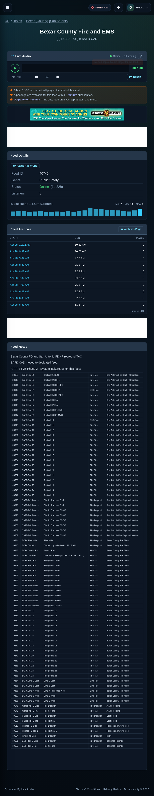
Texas (17, 21)
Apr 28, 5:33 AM (19, 304)
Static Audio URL (25, 165)
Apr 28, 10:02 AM (20, 244)
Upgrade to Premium (27, 99)
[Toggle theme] (118, 7)
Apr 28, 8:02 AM (19, 271)
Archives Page (131, 229)
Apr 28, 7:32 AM (19, 278)
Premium (71, 94)
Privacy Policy (112, 789)
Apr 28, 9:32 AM (19, 251)
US (7, 21)
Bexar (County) (37, 21)
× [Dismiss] (140, 63)
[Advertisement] (77, 137)
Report (135, 77)
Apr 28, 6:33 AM (19, 291)
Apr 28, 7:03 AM (19, 284)
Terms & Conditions (88, 789)
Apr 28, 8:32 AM (19, 264)
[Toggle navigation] (7, 7)
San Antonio (59, 21)
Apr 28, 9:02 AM (19, 258)
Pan (47, 77)
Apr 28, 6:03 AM (19, 298)
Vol (19, 77)
